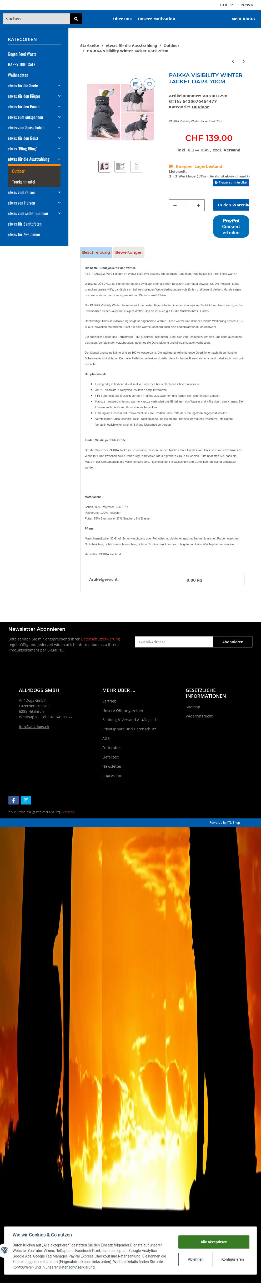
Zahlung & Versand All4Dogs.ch (130, 719)
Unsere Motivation (156, 19)
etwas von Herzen (21, 203)
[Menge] (186, 205)
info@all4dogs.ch (34, 726)
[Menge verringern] (175, 205)
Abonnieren (232, 641)
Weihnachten (18, 75)
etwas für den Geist (23, 138)
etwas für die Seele (23, 85)
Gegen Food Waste (22, 54)
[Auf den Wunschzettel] (149, 84)
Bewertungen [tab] (129, 252)
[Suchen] (36, 18)
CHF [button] (224, 5)
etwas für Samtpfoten (25, 224)
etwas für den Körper (24, 96)
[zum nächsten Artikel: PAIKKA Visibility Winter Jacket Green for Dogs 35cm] (243, 61)
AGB (106, 738)
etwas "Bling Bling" (22, 148)
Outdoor (200, 107)
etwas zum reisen (21, 192)
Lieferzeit (110, 757)
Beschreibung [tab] (96, 252)
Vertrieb (109, 701)
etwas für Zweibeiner (24, 234)
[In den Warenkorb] (231, 205)
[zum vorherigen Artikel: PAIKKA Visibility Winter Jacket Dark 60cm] (233, 61)
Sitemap (193, 706)
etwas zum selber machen (28, 213)
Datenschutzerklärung (100, 639)
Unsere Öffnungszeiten (122, 710)
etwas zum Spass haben (26, 127)
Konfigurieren (232, 1259)
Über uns (122, 19)
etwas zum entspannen (25, 117)
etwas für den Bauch (23, 106)
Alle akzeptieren (213, 1242)
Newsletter (112, 766)
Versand (232, 150)
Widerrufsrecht (199, 716)
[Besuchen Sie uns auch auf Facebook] (13, 800)
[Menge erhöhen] (198, 205)
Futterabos (111, 747)
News (247, 5)
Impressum (112, 775)
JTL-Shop (233, 822)
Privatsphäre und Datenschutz (129, 728)
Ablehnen (195, 1259)
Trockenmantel (23, 182)
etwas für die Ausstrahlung (28, 159)
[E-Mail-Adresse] (174, 642)
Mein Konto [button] (243, 19)
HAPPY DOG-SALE (22, 64)
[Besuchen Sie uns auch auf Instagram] (26, 800)
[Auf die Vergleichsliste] (136, 84)
